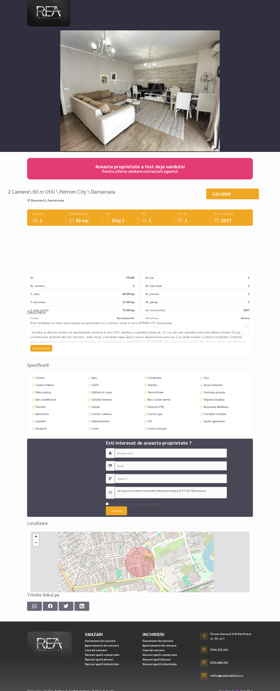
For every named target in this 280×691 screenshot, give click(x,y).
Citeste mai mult (41, 375)
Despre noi (194, 5)
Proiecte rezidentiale (140, 5)
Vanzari (84, 5)
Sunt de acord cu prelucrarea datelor (133, 550)
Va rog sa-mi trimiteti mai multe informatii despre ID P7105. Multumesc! (171, 539)
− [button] (36, 586)
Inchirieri (107, 5)
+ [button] (36, 580)
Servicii (213, 5)
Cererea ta (171, 5)
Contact (231, 5)
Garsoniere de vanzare (100, 687)
